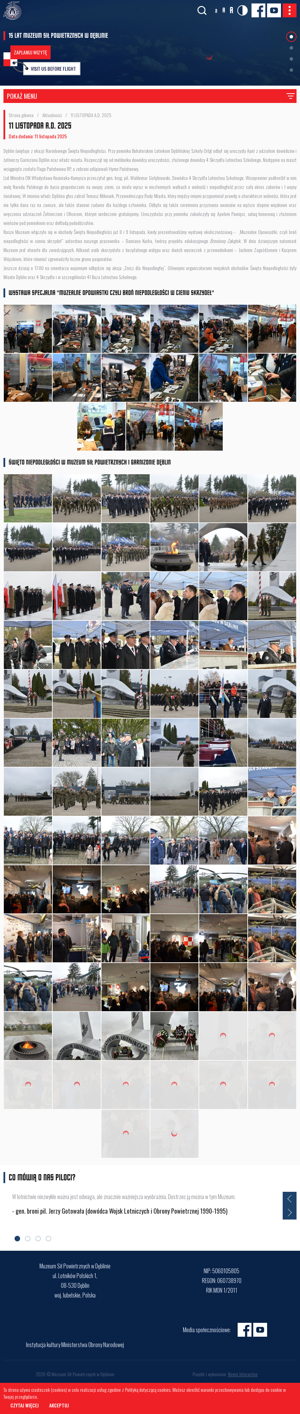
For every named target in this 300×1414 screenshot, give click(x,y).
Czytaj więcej (24, 1405)
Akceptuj (59, 1405)
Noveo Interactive (243, 1374)
